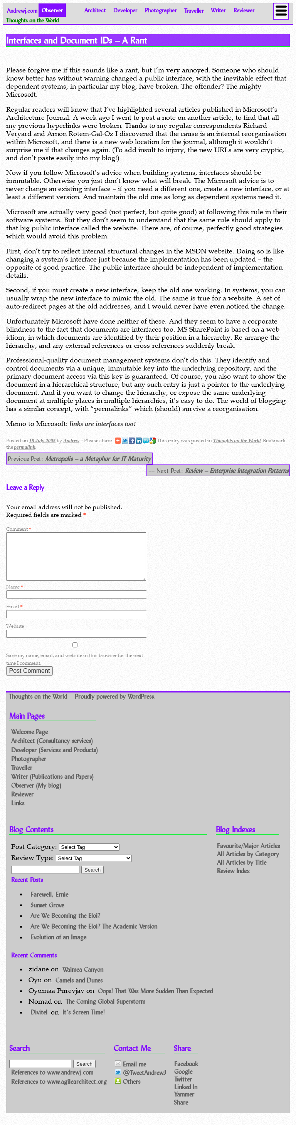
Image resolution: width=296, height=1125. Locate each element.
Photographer (161, 10)
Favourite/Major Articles (248, 854)
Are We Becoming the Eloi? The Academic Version (93, 935)
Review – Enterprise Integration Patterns (236, 470)
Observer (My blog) (36, 794)
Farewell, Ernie (49, 903)
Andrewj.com (22, 10)
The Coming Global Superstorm (105, 1010)
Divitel (38, 1021)
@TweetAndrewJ (140, 1082)
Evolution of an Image (58, 946)
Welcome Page (29, 741)
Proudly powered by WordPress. (115, 705)
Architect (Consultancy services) (52, 750)
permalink (24, 447)
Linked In (185, 1095)
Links (17, 812)
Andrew (71, 440)
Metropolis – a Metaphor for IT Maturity (98, 458)
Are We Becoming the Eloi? (65, 924)
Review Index (233, 880)
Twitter (183, 1088)
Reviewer (244, 10)
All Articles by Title (241, 871)
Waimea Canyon (82, 978)
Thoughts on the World (237, 440)
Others (127, 1090)
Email (14, 615)
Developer (125, 10)
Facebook (186, 1073)
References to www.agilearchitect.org (59, 1090)
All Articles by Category (248, 863)
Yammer (184, 1103)
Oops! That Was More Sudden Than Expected (155, 1000)
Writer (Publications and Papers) (52, 785)
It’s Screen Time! (83, 1021)
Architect (95, 10)
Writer (218, 10)
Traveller (194, 10)
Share (181, 1111)
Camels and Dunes (79, 989)
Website (15, 635)
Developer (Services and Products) (54, 759)
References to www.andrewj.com (52, 1082)
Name (14, 596)
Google (183, 1080)
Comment (18, 529)
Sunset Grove (47, 914)
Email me (130, 1073)
